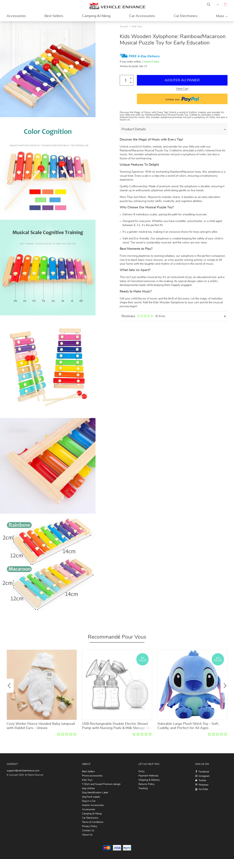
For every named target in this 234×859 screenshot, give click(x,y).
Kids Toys (137, 26)
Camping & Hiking (96, 16)
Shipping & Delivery (149, 780)
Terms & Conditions (92, 822)
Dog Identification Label (95, 792)
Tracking (143, 788)
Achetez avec (182, 99)
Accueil (124, 26)
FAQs (141, 771)
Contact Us (88, 830)
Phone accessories (92, 776)
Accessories (16, 16)
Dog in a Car (89, 801)
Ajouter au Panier (182, 80)
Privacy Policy (89, 826)
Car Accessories (142, 16)
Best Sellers (54, 16)
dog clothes (88, 788)
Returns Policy (146, 784)
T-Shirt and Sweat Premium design (101, 784)
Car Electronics (186, 16)
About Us (87, 835)
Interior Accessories (93, 805)
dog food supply (91, 797)
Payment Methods (148, 776)
